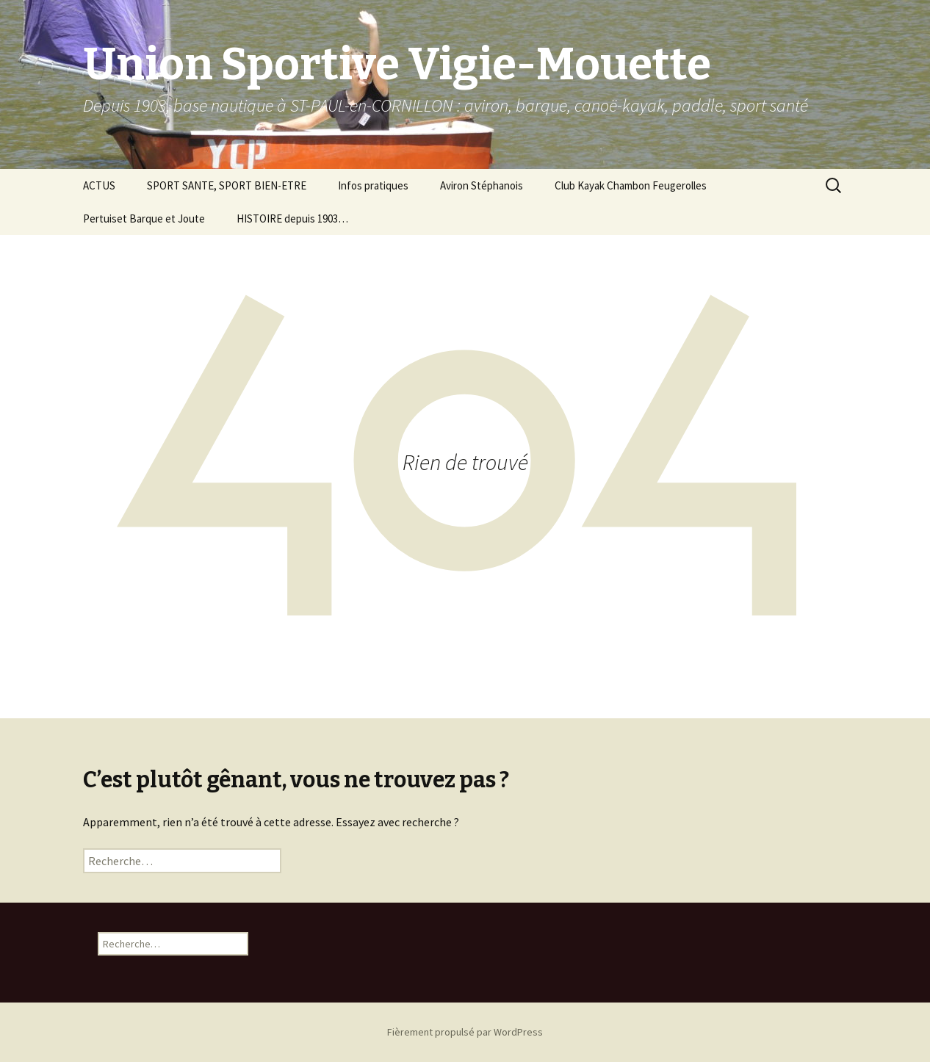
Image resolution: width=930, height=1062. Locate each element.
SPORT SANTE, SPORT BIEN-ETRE (226, 185)
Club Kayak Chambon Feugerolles (631, 185)
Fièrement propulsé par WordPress (465, 1031)
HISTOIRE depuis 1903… (292, 218)
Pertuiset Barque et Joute (144, 218)
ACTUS (99, 185)
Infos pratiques (373, 185)
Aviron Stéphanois (481, 185)
